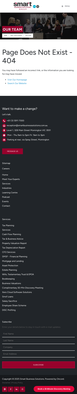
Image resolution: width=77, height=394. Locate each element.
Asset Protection (10, 265)
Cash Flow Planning (11, 234)
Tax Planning (8, 225)
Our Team (28, 35)
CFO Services (8, 252)
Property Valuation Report (14, 243)
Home (5, 35)
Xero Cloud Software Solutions (17, 292)
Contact (6, 206)
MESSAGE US (7, 150)
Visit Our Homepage (17, 79)
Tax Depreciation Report (13, 247)
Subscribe (38, 365)
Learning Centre (10, 192)
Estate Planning (9, 270)
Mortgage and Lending (13, 261)
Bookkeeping (8, 279)
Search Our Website (17, 83)
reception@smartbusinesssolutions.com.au (27, 125)
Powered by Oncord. (54, 379)
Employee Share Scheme (14, 305)
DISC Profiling (9, 310)
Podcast (6, 197)
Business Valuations (11, 283)
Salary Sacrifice (9, 301)
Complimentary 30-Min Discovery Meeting (22, 287)
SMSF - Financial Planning (14, 256)
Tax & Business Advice (12, 239)
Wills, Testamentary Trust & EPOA (18, 274)
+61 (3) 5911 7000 (15, 120)
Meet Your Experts (16, 35)
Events (5, 201)
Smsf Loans (7, 296)
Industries (6, 188)
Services (6, 183)
